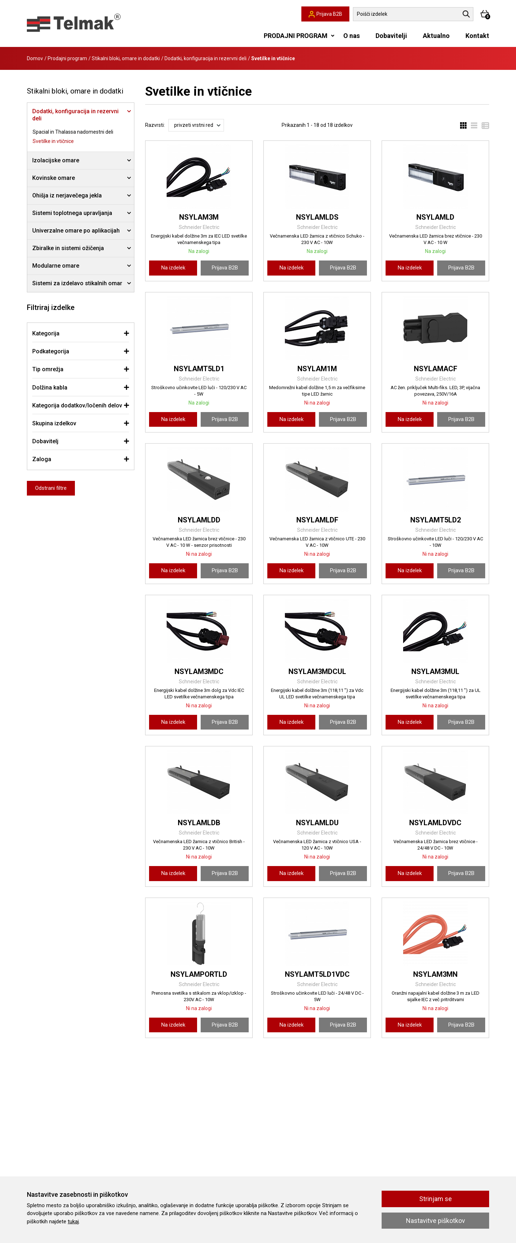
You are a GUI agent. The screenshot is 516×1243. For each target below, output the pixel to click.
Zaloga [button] (41, 459)
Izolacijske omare (55, 160)
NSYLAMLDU (317, 822)
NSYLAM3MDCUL (317, 671)
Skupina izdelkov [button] (54, 423)
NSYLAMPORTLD (199, 974)
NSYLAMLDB (199, 822)
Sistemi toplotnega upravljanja (72, 213)
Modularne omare (55, 265)
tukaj (73, 1221)
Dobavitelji (391, 35)
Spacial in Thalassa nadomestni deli (73, 132)
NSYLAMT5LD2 (435, 520)
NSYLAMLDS (317, 217)
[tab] (80, 333)
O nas (351, 35)
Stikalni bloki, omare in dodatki (126, 58)
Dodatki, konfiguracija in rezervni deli (205, 58)
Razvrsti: (155, 125)
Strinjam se (435, 1199)
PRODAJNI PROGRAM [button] (296, 35)
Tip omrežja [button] (47, 369)
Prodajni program (67, 58)
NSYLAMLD (435, 217)
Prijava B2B (225, 267)
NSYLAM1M (317, 368)
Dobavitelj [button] (45, 441)
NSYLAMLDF (317, 520)
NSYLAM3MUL (435, 671)
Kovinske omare (53, 178)
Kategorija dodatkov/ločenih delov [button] (77, 405)
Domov (35, 58)
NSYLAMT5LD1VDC (317, 974)
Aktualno (436, 35)
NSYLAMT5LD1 (199, 368)
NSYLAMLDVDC (435, 822)
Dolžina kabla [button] (49, 387)
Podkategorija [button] (50, 351)
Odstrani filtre (51, 488)
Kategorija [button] (45, 333)
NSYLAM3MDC (199, 671)
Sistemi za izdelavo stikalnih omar (77, 283)
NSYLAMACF (435, 368)
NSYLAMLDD (199, 520)
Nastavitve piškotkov (435, 1220)
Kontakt (477, 35)
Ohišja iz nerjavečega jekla (67, 195)
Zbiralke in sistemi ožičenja (68, 248)
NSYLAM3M (199, 217)
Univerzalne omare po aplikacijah (76, 230)
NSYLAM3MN (435, 974)
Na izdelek (173, 267)
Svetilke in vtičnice (53, 141)
